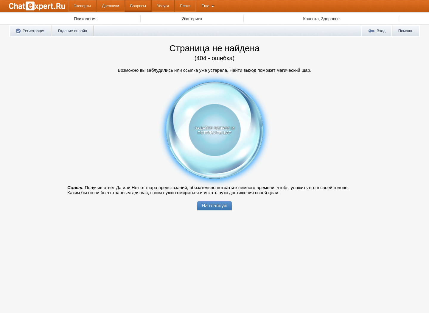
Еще (205, 6)
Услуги (163, 6)
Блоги (185, 6)
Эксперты (82, 6)
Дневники (110, 6)
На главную (214, 205)
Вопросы (138, 6)
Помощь (405, 31)
